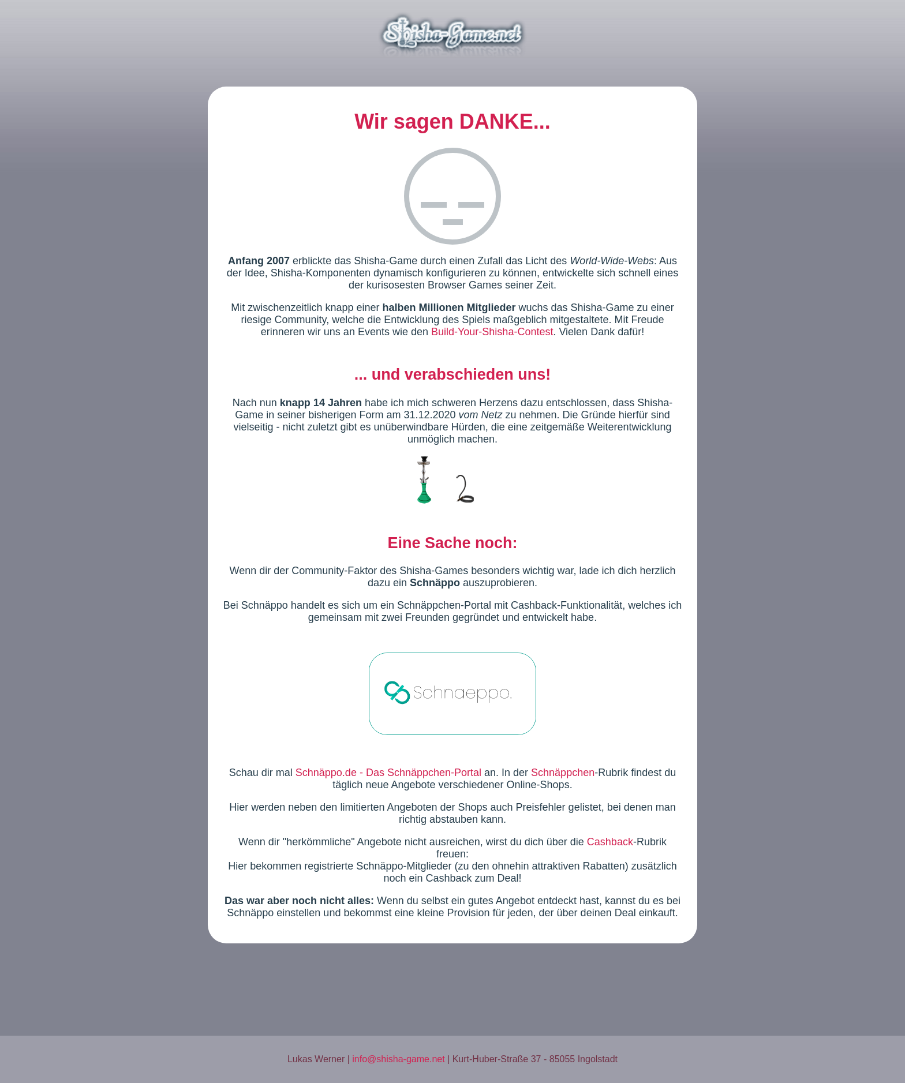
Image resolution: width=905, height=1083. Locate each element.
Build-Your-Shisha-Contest (492, 332)
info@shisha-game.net (398, 1059)
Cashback (610, 842)
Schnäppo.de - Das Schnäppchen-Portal (388, 772)
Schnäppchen (562, 772)
